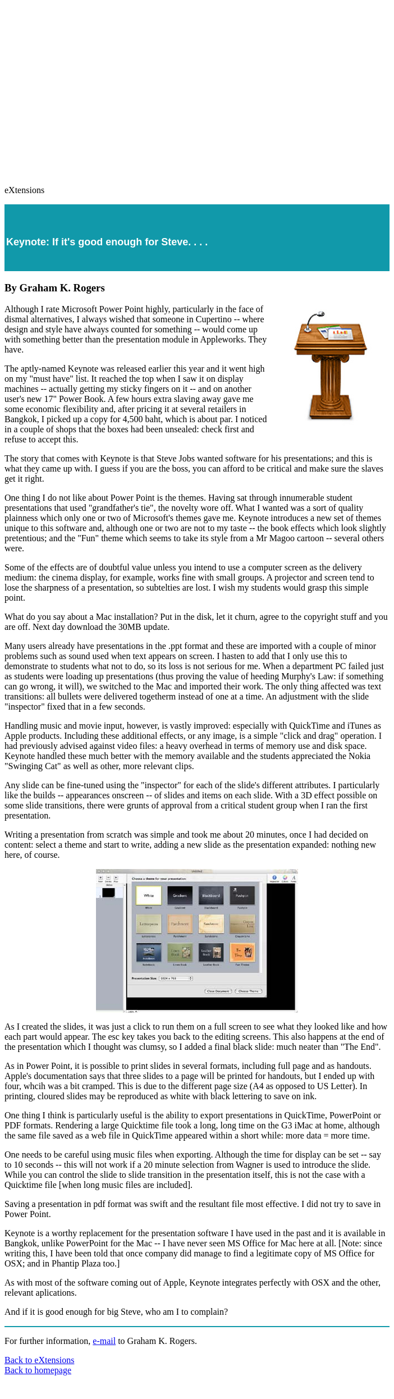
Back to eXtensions (39, 1360)
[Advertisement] (199, 87)
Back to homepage (37, 1370)
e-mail (104, 1341)
